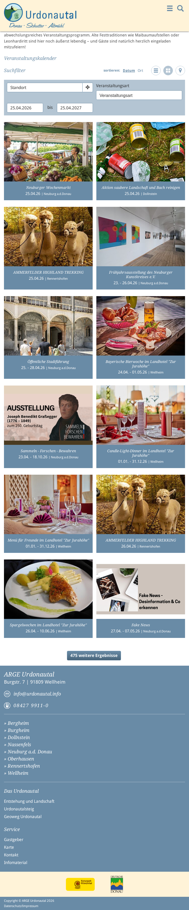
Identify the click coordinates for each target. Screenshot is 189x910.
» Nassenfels (17, 744)
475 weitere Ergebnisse (94, 655)
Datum (129, 70)
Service (12, 829)
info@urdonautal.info (37, 694)
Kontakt (11, 854)
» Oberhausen (19, 759)
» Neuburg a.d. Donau (28, 751)
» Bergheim (16, 723)
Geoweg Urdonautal (23, 816)
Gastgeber (13, 839)
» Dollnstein (17, 737)
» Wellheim (16, 773)
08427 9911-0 (31, 705)
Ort (140, 70)
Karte (9, 847)
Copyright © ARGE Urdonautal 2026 (29, 901)
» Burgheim (16, 730)
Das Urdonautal (21, 791)
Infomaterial (15, 862)
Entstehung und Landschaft (29, 801)
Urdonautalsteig (19, 808)
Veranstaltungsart (112, 85)
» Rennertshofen (22, 766)
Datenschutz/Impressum (21, 906)
